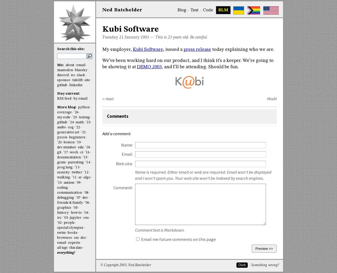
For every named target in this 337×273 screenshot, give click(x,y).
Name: (127, 145)
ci (81, 152)
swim (61, 233)
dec (83, 238)
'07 (78, 197)
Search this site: (71, 49)
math (80, 122)
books (72, 233)
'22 (78, 127)
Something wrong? (265, 265)
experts (74, 243)
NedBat (122, 10)
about (70, 65)
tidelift (77, 80)
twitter (77, 172)
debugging (65, 197)
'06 (87, 202)
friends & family (70, 202)
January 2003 (137, 37)
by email (80, 98)
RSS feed (64, 98)
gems (61, 162)
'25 (74, 117)
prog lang (65, 167)
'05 (75, 207)
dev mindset (66, 147)
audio (61, 127)
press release (197, 49)
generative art (68, 132)
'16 (87, 152)
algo (87, 177)
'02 (59, 223)
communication (69, 192)
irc (73, 75)
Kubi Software (148, 49)
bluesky (81, 70)
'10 (59, 182)
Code (208, 10)
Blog (181, 10)
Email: (127, 154)
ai (79, 177)
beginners (77, 137)
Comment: (123, 188)
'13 (77, 167)
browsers (64, 238)
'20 (59, 142)
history (63, 212)
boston (69, 142)
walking (63, 177)
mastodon (65, 70)
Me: (61, 65)
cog (71, 127)
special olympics (70, 228)
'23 (88, 122)
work (74, 152)
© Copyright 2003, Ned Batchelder (125, 265)
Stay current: (68, 93)
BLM (223, 10)
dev (85, 197)
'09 (78, 182)
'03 (65, 218)
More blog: (67, 107)
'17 (65, 152)
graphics (64, 207)
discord (63, 75)
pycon (62, 137)
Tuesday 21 (112, 37)
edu (80, 147)
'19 (78, 142)
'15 (85, 157)
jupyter (75, 218)
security (63, 172)
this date (76, 248)
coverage (64, 112)
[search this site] (72, 56)
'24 (71, 122)
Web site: (124, 164)
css (76, 238)
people (69, 223)
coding (62, 187)
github (62, 85)
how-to (76, 212)
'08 (86, 192)
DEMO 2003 (149, 67)
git (59, 152)
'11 (74, 177)
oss (86, 218)
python (84, 107)
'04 (86, 212)
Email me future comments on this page (176, 239)
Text (194, 10)
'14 (88, 162)
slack (81, 75)
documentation (69, 157)
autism (69, 182)
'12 (86, 172)
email (80, 65)
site (87, 80)
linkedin (75, 85)
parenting (76, 162)
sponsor (63, 80)
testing (84, 117)
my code (63, 117)
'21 (83, 132)
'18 (88, 147)
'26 (76, 112)
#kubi (272, 99)
